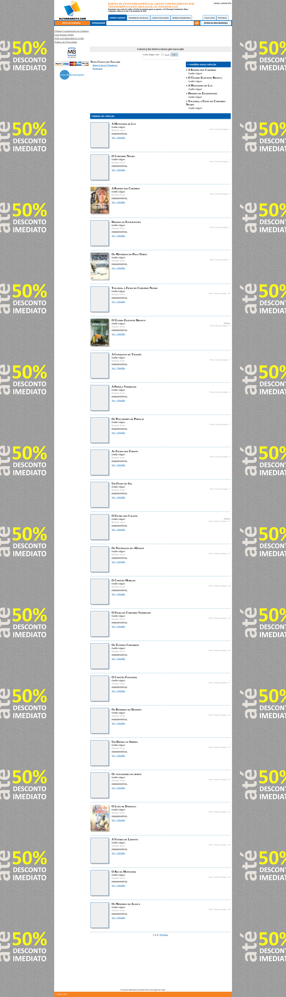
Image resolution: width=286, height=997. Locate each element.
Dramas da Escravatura (202, 93)
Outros (227, 323)
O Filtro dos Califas (125, 515)
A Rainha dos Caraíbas (202, 69)
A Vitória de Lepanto (125, 839)
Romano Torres (118, 130)
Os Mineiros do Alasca (126, 903)
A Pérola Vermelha (124, 386)
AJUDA (216, 3)
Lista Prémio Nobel (64, 34)
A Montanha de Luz (200, 85)
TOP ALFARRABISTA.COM (69, 38)
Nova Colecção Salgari (219, 129)
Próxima (164, 934)
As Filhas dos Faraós (125, 451)
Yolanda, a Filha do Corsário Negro (135, 287)
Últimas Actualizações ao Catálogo (72, 31)
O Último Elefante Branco (205, 77)
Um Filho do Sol (122, 483)
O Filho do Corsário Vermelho (131, 612)
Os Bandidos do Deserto (127, 709)
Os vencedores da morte (127, 774)
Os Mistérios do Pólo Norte (129, 254)
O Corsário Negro (123, 156)
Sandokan (98, 68)
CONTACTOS (226, 3)
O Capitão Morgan (124, 580)
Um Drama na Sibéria (125, 741)
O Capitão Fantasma (124, 677)
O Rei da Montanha (124, 871)
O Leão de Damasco (124, 806)
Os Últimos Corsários (125, 644)
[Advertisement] (160, 35)
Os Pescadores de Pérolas (128, 418)
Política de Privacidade (66, 42)
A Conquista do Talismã (126, 354)
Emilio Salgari (195, 73)
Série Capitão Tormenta (105, 65)
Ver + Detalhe (118, 137)
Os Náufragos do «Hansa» (128, 548)
